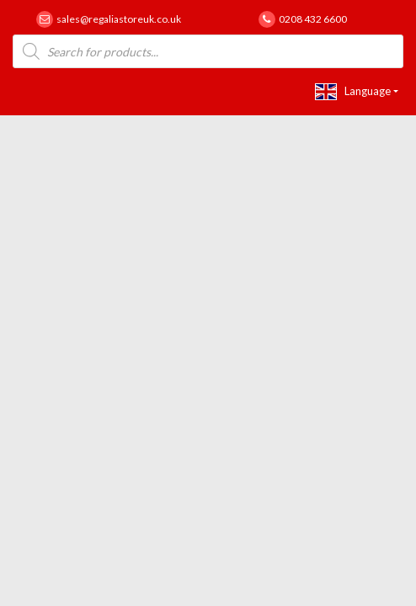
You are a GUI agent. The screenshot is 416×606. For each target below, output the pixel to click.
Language (353, 91)
